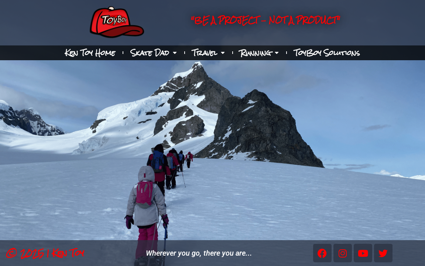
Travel (208, 53)
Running (259, 53)
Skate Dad (154, 53)
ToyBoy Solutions (327, 53)
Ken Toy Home (90, 53)
